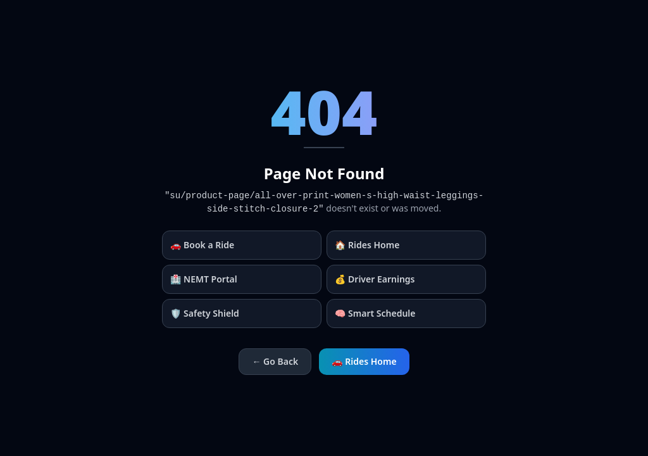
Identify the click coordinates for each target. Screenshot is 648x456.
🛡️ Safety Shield (204, 313)
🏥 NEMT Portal (203, 279)
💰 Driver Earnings (375, 279)
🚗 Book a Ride (202, 245)
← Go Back (275, 361)
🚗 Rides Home (364, 361)
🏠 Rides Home (367, 245)
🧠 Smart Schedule (375, 313)
